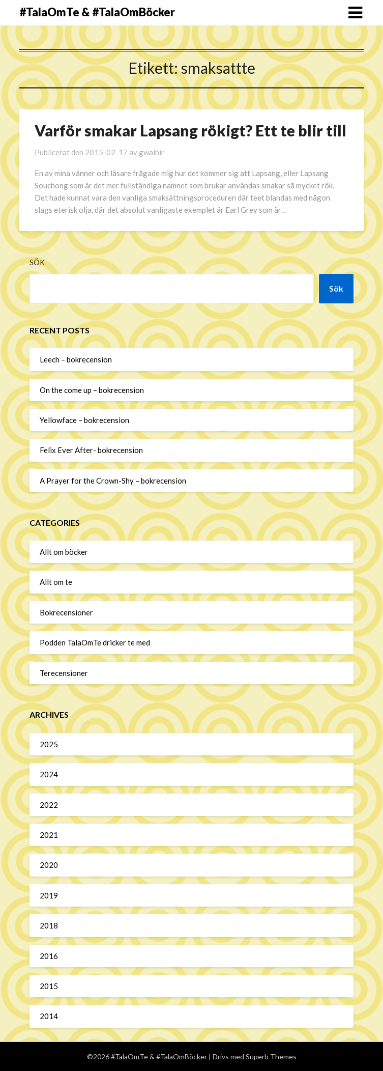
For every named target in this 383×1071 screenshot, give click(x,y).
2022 (49, 804)
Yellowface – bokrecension (84, 420)
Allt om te (56, 581)
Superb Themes (271, 1056)
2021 (49, 834)
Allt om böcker (64, 551)
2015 (49, 986)
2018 (49, 925)
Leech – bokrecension (76, 359)
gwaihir (151, 152)
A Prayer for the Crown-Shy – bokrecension (113, 480)
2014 (49, 1016)
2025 (49, 744)
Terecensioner (64, 673)
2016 (49, 956)
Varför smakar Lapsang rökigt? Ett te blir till (190, 130)
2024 (49, 774)
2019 (49, 895)
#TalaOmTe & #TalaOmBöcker (97, 12)
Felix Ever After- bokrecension (91, 450)
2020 (49, 864)
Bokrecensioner (66, 612)
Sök (37, 262)
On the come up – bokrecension (92, 389)
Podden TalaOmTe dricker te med (95, 642)
